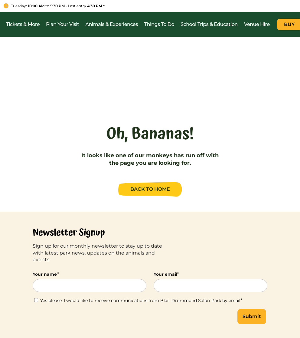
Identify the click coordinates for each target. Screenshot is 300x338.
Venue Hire (257, 24)
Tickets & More (23, 24)
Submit (252, 316)
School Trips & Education (209, 24)
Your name (46, 274)
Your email (166, 274)
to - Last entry (56, 6)
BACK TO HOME (150, 189)
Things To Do (159, 24)
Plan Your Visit (62, 24)
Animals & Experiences (111, 24)
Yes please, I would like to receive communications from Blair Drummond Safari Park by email (138, 300)
